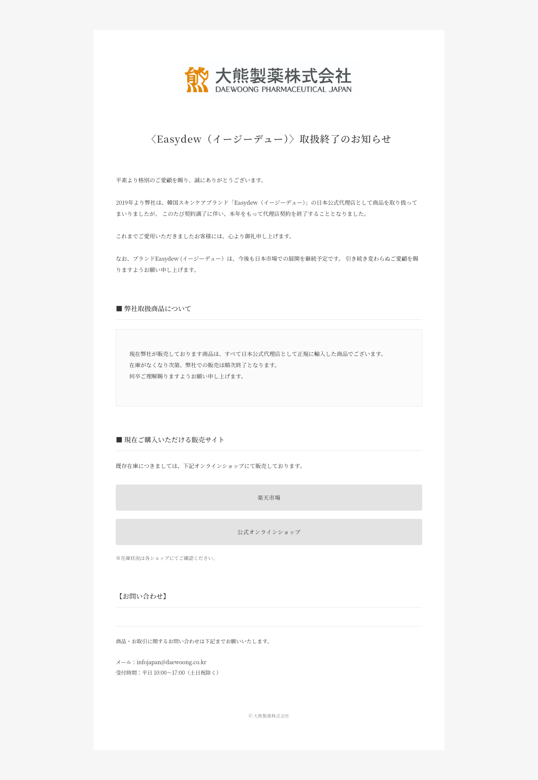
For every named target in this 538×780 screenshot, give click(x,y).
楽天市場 (269, 497)
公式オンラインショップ (268, 532)
